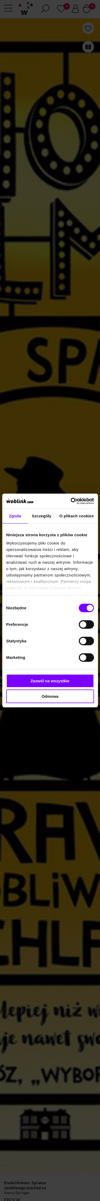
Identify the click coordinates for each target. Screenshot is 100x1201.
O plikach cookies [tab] (76, 516)
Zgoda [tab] (15, 516)
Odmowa (50, 696)
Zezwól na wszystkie (50, 681)
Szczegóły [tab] (41, 516)
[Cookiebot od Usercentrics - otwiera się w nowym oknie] (71, 501)
